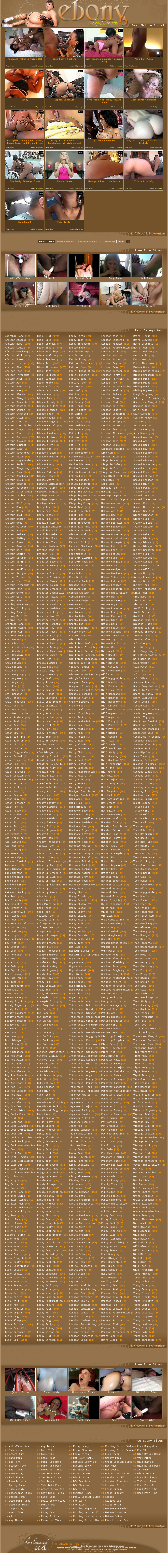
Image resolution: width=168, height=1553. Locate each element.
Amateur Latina (15, 495)
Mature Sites (113, 1516)
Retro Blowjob (142, 340)
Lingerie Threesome (114, 472)
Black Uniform (46, 375)
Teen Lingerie (142, 943)
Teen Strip (140, 1001)
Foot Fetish (77, 550)
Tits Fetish (141, 1083)
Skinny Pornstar (144, 577)
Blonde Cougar (46, 418)
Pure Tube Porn (51, 1466)
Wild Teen (139, 1266)
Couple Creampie (48, 958)
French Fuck (77, 573)
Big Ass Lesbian (15, 1091)
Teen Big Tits (142, 842)
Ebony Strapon (46, 1340)
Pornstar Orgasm (112, 1095)
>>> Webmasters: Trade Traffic (71, 1544)
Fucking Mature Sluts (87, 1520)
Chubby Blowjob (47, 807)
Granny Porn (113, 1458)
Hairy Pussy (77, 783)
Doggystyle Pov (47, 1176)
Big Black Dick (15, 1110)
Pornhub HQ (83, 305)
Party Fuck (108, 997)
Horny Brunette (79, 900)
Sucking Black (142, 772)
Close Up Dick (46, 877)
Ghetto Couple (78, 620)
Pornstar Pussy (111, 1102)
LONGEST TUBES (87, 241)
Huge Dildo (76, 974)
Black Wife (44, 386)
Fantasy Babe (77, 379)
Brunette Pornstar (49, 624)
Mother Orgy (109, 869)
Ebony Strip (77, 336)
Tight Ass (139, 1063)
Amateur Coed (13, 421)
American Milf (14, 632)
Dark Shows (48, 1504)
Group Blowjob (78, 713)
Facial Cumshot (79, 375)
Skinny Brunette (144, 550)
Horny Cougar (77, 908)
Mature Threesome (112, 635)
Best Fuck (11, 1048)
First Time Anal (80, 526)
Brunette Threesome (50, 651)
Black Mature (13, 1297)
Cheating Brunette (49, 756)
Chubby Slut (45, 834)
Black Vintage (46, 379)
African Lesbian (15, 363)
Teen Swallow (141, 1009)
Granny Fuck (77, 705)
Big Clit (11, 1118)
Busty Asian (45, 682)
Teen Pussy (140, 974)
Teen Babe (139, 830)
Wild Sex (139, 1258)
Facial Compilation (82, 371)
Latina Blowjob (79, 1192)
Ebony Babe (44, 1211)
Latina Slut (77, 1250)
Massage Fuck (109, 488)
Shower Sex (140, 511)
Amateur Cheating (16, 414)
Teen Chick (140, 861)
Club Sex (43, 896)
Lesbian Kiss (109, 336)
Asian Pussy (13, 810)
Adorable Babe (14, 336)
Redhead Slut (109, 1324)
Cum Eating (44, 1009)
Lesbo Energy (113, 1489)
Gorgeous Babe (78, 682)
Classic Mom (45, 857)
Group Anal (76, 709)
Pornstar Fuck (110, 1083)
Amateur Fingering (17, 468)
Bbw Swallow (13, 978)
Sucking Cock (141, 775)
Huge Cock (75, 966)
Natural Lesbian (112, 884)
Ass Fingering (14, 838)
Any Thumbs (147, 1419)
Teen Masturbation (145, 947)
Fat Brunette (77, 410)
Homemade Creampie (81, 853)
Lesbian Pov (109, 382)
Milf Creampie (110, 670)
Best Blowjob (13, 1040)
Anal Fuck (11, 670)
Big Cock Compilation (19, 1130)
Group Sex (75, 725)
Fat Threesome (78, 453)
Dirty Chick (45, 1145)
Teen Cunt (139, 877)
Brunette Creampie (49, 589)
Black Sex (11, 1340)
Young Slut (140, 1328)
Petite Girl (109, 1024)
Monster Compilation (114, 826)
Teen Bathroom (142, 834)
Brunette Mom (45, 616)
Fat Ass (74, 394)
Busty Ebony (45, 709)
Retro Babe (108, 1336)
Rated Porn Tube (51, 1469)
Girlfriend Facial (81, 651)
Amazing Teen (13, 620)
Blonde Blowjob (47, 410)
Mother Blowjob (111, 849)
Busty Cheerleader (49, 702)
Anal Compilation (16, 647)
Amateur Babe (13, 386)
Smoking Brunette (144, 632)
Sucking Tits (141, 791)
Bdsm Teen (11, 993)
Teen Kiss (139, 939)
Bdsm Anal (11, 989)
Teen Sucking (141, 1005)
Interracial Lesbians (83, 1060)
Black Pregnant (15, 1332)
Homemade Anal (78, 849)
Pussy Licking (110, 1231)
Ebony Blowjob (46, 1223)
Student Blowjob (144, 744)
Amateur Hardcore (16, 488)
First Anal (76, 507)
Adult (115, 1419)
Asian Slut (12, 818)
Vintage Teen (141, 1157)
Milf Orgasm (109, 713)
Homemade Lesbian (80, 869)
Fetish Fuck (77, 476)
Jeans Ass (75, 1126)
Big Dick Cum (13, 1165)
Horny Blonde (77, 896)
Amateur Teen (13, 581)
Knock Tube (48, 1458)
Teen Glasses (141, 927)
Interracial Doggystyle (85, 1036)
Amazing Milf (13, 616)
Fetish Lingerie (80, 484)
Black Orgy (12, 1316)
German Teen (77, 608)
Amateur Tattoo (15, 577)
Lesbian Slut (109, 402)
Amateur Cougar (15, 429)
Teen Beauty (141, 838)
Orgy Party (108, 951)
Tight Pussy (141, 1071)
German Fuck (77, 604)
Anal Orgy (11, 682)
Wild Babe (139, 1235)
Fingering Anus (79, 488)
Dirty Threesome (48, 1165)
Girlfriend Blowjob (82, 647)
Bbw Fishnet (13, 916)
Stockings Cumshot (145, 721)
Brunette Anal (46, 558)
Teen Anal (139, 822)
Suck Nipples (141, 752)
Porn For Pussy (147, 1477)
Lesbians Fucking (112, 449)
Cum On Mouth (45, 1028)
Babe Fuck (11, 881)
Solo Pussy (140, 667)
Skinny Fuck (141, 554)
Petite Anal (109, 1013)
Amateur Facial (15, 464)
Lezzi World (113, 1504)
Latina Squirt (78, 1258)
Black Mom (11, 1305)
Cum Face (43, 1013)
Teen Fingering (143, 912)
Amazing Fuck (13, 612)
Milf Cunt (107, 674)
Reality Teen (109, 1285)
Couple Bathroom (48, 954)
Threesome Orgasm (144, 1048)
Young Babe (140, 1285)
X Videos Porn (146, 1481)
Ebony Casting (46, 1231)
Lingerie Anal (110, 460)
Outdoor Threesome (113, 986)
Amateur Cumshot (15, 445)
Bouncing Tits (46, 523)
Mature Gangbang (112, 561)
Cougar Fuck (45, 939)
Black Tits (44, 371)
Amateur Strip (14, 561)
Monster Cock (109, 822)
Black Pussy (13, 1336)
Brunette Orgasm (48, 620)
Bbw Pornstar (13, 954)
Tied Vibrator (142, 1052)
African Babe (13, 344)
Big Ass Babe (13, 1063)
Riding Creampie (144, 375)
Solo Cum (139, 643)
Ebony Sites (81, 1454)
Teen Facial (141, 900)
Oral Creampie (110, 923)
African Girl (13, 355)
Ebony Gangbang (47, 1274)
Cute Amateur (45, 1063)
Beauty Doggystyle (17, 1005)
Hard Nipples (77, 807)
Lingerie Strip (111, 468)
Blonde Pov (44, 460)
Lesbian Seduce (111, 394)
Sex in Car (140, 429)
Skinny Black (141, 538)
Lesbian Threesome (113, 433)
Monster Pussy (110, 838)
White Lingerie (143, 1196)
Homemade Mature (80, 873)
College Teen (45, 927)
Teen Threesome (143, 1017)
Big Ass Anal (13, 1056)
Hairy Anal (76, 733)
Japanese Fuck (78, 1110)
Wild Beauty (141, 1238)
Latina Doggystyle (81, 1203)
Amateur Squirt (15, 554)
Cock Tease (44, 908)
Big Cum (10, 1149)
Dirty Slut (44, 1157)
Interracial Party (81, 1079)
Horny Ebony (77, 912)
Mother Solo (109, 873)
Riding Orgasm (142, 390)
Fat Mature (76, 429)
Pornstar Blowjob (112, 1067)
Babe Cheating (14, 877)
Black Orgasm (13, 1312)
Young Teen (140, 1336)
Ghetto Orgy (77, 632)
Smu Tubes (47, 1481)
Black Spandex (46, 344)
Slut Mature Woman (149, 1454)
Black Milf (12, 1301)
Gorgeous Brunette (81, 690)
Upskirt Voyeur (143, 1106)
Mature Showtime (116, 1512)
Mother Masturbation (114, 861)
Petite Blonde (110, 1017)
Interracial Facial (82, 1040)
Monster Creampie (112, 830)
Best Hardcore (14, 1052)
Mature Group (109, 565)
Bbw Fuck (11, 919)
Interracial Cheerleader (85, 1017)
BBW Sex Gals (81, 1481)
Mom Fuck (107, 795)
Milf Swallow (109, 760)
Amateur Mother (15, 511)
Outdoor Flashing (112, 962)
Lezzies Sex (113, 1501)
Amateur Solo (13, 550)
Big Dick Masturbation (20, 1172)
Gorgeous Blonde (80, 686)
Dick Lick (43, 1114)
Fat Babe (75, 398)
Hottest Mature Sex (118, 1473)
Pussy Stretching (112, 1242)
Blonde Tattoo (46, 472)
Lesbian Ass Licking (82, 1289)
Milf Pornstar (110, 725)
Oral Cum (107, 927)
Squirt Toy (140, 717)
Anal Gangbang (14, 674)
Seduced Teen (141, 406)
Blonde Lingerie (48, 441)
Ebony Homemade (47, 1281)
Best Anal (11, 1032)
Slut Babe (139, 596)
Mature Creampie (112, 542)
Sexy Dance (140, 433)
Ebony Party (45, 1324)
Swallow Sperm (142, 799)
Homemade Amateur (80, 846)
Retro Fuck (140, 347)
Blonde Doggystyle (49, 421)
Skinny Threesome (144, 589)
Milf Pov (107, 729)
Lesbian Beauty (79, 1301)
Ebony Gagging (46, 1270)
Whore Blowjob (142, 1203)
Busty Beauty (45, 690)
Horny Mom (75, 927)
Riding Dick (141, 379)
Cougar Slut (45, 947)
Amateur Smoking (15, 546)
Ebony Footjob (46, 1262)
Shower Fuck (141, 503)
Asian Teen (12, 826)
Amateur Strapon (15, 558)
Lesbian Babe (77, 1293)
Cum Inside (44, 1017)
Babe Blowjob (13, 869)
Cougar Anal (45, 931)
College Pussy (46, 923)
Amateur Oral (13, 515)
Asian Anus (12, 725)
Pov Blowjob (109, 1118)
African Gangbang (16, 351)
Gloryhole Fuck (79, 678)
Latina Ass (76, 1188)
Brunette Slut (46, 635)
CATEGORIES (108, 241)
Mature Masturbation (114, 593)
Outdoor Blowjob (112, 958)
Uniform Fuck (141, 1102)
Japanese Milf (78, 1118)
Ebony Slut (44, 1336)
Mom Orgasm (108, 803)
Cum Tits (43, 1048)
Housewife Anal (79, 951)
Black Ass (11, 1242)
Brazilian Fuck (47, 538)
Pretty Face (109, 1172)
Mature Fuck (109, 558)
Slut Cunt (139, 600)
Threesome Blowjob (145, 1036)
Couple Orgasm (46, 970)
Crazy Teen (44, 989)
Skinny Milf (141, 569)
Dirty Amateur (46, 1130)
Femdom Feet (77, 460)
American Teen (14, 635)
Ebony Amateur (46, 1203)
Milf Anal (107, 651)
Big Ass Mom (13, 1098)
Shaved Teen (141, 495)
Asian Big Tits (15, 737)
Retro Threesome (144, 363)
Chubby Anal (45, 795)
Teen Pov (139, 970)
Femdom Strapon (79, 468)
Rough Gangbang (143, 394)
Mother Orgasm (110, 865)
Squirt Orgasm (142, 713)
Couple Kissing (47, 966)
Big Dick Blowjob (16, 1157)
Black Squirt (45, 347)
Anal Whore (12, 709)
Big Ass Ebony (14, 1083)
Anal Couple (13, 651)
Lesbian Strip (110, 421)
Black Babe (12, 1246)
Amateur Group (14, 480)
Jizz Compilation (80, 1133)
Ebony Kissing (46, 1293)
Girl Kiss (75, 639)
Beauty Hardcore (15, 1013)
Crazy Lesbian (46, 986)
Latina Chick (77, 1196)
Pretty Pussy (109, 1180)
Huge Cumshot (77, 970)
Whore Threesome (144, 1219)
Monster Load (109, 834)
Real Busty (108, 1266)
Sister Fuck (141, 519)
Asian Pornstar (15, 803)
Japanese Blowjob (80, 1106)
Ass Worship (13, 857)
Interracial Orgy (80, 1075)
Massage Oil (109, 491)
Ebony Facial (45, 1254)
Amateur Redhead (15, 534)
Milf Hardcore (110, 702)
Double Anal (45, 1180)
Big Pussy (11, 1188)
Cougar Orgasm (46, 943)
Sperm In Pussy (143, 694)
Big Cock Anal (14, 1122)
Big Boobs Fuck (15, 1114)
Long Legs (107, 484)
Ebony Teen (76, 340)
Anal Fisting (13, 667)
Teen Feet (139, 904)
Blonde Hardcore (48, 433)
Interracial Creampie (83, 1024)
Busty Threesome (48, 740)
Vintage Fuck (141, 1130)
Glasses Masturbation (83, 674)
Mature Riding (110, 616)
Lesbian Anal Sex (80, 1285)
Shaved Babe (141, 445)
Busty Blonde (45, 694)
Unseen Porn (115, 1391)
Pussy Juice (109, 1227)
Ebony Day (47, 1512)
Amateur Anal (13, 379)
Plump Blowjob (110, 1048)
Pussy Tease (109, 1250)
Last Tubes (52, 305)
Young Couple (141, 1309)
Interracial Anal (80, 1001)
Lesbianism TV (114, 1477)
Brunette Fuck (46, 600)
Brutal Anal (45, 659)
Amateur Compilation (18, 425)
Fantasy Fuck (77, 382)
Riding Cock (141, 367)
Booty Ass (43, 507)
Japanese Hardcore (81, 1114)
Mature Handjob (111, 569)
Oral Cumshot (109, 931)
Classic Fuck (45, 846)
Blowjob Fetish (47, 488)
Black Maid (12, 1293)
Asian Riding (13, 814)
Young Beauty (141, 1289)
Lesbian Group (78, 1340)
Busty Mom (43, 729)
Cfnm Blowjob (45, 752)
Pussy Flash (109, 1219)
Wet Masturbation (144, 1172)
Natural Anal (109, 877)
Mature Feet (109, 550)
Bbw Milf (11, 943)
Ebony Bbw (43, 1215)
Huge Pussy (76, 989)
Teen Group (140, 931)
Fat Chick (75, 414)
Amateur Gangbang (16, 476)
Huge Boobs (76, 962)
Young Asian (141, 1281)
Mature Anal (109, 507)
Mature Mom (108, 596)
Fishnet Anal (77, 534)
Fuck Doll (75, 577)
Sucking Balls (142, 760)
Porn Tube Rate (51, 1462)
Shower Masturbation (146, 507)
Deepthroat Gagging (50, 1110)
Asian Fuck (12, 764)
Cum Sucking (45, 1040)
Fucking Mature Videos (120, 1446)
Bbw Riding (12, 962)
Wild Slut (139, 1262)
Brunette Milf (46, 612)
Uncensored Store (83, 1391)
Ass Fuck (11, 846)
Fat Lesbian (77, 425)
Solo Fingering (143, 651)
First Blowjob (78, 511)
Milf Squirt (109, 744)
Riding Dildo (141, 382)
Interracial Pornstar (83, 1083)
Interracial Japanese (83, 1056)
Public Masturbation (114, 1203)
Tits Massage (141, 1087)
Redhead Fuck (109, 1305)
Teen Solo (139, 989)
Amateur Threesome (17, 585)
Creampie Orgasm (48, 997)
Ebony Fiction (50, 1516)
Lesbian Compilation (82, 1309)
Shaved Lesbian (143, 480)
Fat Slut (75, 445)
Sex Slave (139, 425)
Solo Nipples (141, 659)
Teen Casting (141, 853)
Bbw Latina (12, 927)
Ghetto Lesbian (79, 628)
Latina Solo (77, 1254)
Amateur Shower (15, 542)
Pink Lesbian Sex (116, 1520)
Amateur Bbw (13, 390)
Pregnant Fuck (110, 1161)
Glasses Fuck (77, 670)
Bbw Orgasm (12, 947)
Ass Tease (11, 853)
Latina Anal (77, 1184)
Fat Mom (74, 437)
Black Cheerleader (17, 1266)
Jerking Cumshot (80, 1130)
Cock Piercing (46, 904)
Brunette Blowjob (48, 577)
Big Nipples (13, 1180)
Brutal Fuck (45, 667)
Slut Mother (141, 604)
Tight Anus (140, 1060)
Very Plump (144, 1458)
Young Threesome (144, 1340)
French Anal (77, 569)
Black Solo (44, 340)
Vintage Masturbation (147, 1137)
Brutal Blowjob (47, 663)
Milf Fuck (107, 690)
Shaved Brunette (144, 464)
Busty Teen (44, 737)
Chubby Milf (45, 826)
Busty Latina (45, 717)
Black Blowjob (14, 1258)
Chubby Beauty (46, 803)
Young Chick (141, 1305)
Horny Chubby (77, 904)
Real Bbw (107, 1254)
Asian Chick (13, 744)
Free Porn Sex (146, 1485)
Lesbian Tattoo (111, 425)
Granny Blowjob (79, 702)
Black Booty (13, 1262)
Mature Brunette (112, 534)
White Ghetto (141, 1192)
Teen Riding (141, 978)
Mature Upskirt (111, 643)
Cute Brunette (46, 1075)
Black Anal (12, 1238)
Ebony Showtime (83, 1450)
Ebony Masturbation (50, 1301)
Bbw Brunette (13, 904)
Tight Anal (140, 1056)
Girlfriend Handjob (82, 655)
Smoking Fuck (141, 635)
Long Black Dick (112, 476)
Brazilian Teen (47, 542)
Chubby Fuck (45, 810)
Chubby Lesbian (47, 818)
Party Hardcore (111, 1001)
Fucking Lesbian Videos (88, 1516)
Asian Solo (12, 822)
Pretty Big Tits (112, 1165)
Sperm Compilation (145, 686)
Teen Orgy (139, 954)
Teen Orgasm (141, 951)
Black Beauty (13, 1254)
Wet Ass (138, 1168)
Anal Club (11, 643)
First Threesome (80, 523)
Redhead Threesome (113, 1332)
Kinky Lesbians (79, 1165)
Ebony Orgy (44, 1320)
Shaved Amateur (143, 437)
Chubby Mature (46, 822)
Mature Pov (108, 612)
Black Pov (11, 1328)
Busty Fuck (44, 713)
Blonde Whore (45, 480)
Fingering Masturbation (85, 495)
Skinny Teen (141, 585)
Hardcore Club (78, 814)
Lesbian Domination (82, 1320)
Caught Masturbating (50, 748)
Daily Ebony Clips (53, 1501)
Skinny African (143, 523)
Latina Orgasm (78, 1235)
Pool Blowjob (109, 1056)
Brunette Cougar (48, 585)
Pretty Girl (109, 1176)
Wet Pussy (139, 1184)
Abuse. (111, 1552)
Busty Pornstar (47, 733)
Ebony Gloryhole (48, 1277)
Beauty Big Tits (15, 1001)
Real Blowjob (109, 1258)
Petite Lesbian (111, 1028)
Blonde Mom (44, 449)
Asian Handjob (14, 768)
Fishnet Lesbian (80, 538)
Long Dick (107, 480)
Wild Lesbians (142, 1250)
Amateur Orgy (13, 523)
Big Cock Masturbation (20, 1145)
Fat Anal (75, 390)
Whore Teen (140, 1215)
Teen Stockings (143, 997)
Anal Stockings (15, 690)
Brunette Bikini (48, 573)
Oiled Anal (108, 908)
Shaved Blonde (142, 460)
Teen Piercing (142, 966)
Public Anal (109, 1188)
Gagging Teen (77, 585)
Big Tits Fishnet (16, 1200)
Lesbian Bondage (80, 1305)
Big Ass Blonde (15, 1071)
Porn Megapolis (147, 1446)
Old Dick (107, 916)
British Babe (45, 550)
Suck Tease (140, 756)
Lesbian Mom (109, 355)
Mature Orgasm (110, 600)
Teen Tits (139, 1021)
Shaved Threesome (144, 499)
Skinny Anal (141, 530)
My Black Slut (82, 1469)
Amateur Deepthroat (18, 453)
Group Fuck (76, 717)
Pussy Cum (107, 1215)
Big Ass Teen (13, 1106)
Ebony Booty (45, 1227)
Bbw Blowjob (13, 900)
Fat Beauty (76, 402)
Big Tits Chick (15, 1196)
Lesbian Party (110, 375)
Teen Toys (139, 1024)
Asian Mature (13, 783)
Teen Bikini (141, 846)
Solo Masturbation (145, 655)
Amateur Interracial (18, 491)
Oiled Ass (107, 912)
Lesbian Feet (77, 1328)
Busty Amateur (46, 674)
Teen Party (140, 962)
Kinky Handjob (78, 1161)
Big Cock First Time (18, 1137)
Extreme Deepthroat (82, 363)
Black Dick (12, 1277)
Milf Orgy (107, 717)
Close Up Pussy (47, 892)
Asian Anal (12, 721)
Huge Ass (75, 958)
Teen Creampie (142, 869)
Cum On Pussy (45, 1032)
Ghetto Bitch (77, 616)
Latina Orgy (77, 1238)
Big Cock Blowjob (16, 1126)
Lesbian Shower (111, 398)
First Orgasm (77, 519)
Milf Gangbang (110, 694)
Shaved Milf (141, 484)
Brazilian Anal (47, 530)
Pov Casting (109, 1122)
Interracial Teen (80, 1087)
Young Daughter (143, 1316)
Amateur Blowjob (15, 398)
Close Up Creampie (49, 873)
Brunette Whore (47, 655)
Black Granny (13, 1285)
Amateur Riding (15, 538)
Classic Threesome (49, 861)
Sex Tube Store (51, 1477)
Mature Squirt (110, 628)
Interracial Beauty (82, 1009)
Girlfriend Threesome (83, 659)
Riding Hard (141, 386)
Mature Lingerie (112, 589)
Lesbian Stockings (113, 414)
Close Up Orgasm (48, 888)
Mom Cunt (107, 787)
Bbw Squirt (12, 970)
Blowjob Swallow (48, 491)
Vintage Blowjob (144, 1126)
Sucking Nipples (144, 787)
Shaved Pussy (141, 488)
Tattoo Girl (141, 810)
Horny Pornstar (79, 935)
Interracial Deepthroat (85, 1032)
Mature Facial (110, 546)
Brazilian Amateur (49, 526)
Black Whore (45, 382)
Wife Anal (139, 1223)
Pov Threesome (110, 1153)
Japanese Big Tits (81, 1102)
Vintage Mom (141, 1149)
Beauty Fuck (13, 1009)
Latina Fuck (77, 1207)
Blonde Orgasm (46, 453)
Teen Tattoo (141, 1013)
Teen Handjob (141, 935)
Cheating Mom (45, 772)
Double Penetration (50, 1192)
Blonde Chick (45, 414)
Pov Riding (108, 1145)
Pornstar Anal (110, 1060)
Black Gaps (48, 1497)
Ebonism (46, 1508)
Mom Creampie (109, 783)
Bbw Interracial (15, 923)
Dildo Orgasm (45, 1118)
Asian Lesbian (14, 775)
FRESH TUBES (65, 241)
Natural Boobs (110, 881)
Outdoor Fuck (109, 966)
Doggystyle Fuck (48, 1172)
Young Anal (140, 1277)
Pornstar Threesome (114, 1114)
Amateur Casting (15, 406)
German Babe (77, 596)
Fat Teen (75, 449)
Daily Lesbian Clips (86, 1497)
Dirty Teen (44, 1161)
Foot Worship (77, 554)
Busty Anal (44, 678)
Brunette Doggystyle (50, 593)
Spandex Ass (141, 682)
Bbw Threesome (14, 986)
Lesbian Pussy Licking (116, 386)
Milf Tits (107, 768)
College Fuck (45, 916)
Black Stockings (48, 351)
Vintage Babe (141, 1118)
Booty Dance (45, 515)
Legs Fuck (75, 1277)
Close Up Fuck (46, 881)
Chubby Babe (45, 799)
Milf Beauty (109, 655)
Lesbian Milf (109, 351)
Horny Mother (77, 931)
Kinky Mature (77, 1168)
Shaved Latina (142, 476)
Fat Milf (75, 433)
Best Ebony (12, 1044)
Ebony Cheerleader (49, 1235)
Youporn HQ (52, 1419)
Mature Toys (109, 639)
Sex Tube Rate (50, 1473)
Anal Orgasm (13, 678)
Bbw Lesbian (13, 931)
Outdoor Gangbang (112, 970)
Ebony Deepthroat (48, 1250)
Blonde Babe (45, 398)
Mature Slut (109, 620)
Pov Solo (107, 1149)
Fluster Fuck (20, 305)
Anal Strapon (13, 694)
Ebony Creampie (47, 1246)
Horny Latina (77, 916)
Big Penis (11, 1184)
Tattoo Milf (141, 814)
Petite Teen (109, 1032)
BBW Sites (79, 1489)
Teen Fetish (141, 908)
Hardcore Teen (78, 842)
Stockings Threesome (146, 737)
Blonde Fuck (45, 429)
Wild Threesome (143, 1270)
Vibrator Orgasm (144, 1110)
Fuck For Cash (78, 581)
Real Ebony (108, 1274)
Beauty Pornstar (15, 1021)
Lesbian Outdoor (112, 371)
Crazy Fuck (44, 982)
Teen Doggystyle (144, 892)
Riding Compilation (146, 371)
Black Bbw (11, 1250)
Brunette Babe (46, 561)
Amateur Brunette (16, 402)
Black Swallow (46, 355)
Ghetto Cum (76, 624)
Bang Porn (115, 277)
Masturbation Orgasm (114, 499)
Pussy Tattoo (109, 1246)
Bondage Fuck (45, 495)
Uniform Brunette (144, 1098)
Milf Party (108, 721)
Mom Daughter (109, 791)
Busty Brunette (47, 698)
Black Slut (44, 336)
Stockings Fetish (144, 725)
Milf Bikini (109, 659)
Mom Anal (107, 775)
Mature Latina (110, 581)
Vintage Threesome (145, 1161)
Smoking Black (142, 624)
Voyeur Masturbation (146, 1165)
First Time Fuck (80, 530)
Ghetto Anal (77, 612)
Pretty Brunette (112, 1168)
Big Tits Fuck (14, 1203)
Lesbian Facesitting (82, 1324)
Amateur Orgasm (15, 519)
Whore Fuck (140, 1207)
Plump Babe (108, 1044)
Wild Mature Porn (148, 1466)
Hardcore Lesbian (80, 822)
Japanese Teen (78, 1122)
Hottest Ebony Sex (85, 1462)
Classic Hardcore (48, 849)
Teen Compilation (144, 865)
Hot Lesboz (112, 1469)
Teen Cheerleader (144, 857)
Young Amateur (142, 1274)
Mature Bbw (108, 515)
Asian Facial (13, 756)
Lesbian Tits (109, 437)
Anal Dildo (12, 659)
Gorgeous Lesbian (80, 694)
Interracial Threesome (84, 1091)
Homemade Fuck (78, 865)
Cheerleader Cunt (48, 783)
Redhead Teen (109, 1328)
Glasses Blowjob (80, 663)
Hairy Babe (76, 740)
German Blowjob (79, 600)
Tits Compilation (144, 1079)
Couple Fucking (47, 962)
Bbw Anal (11, 896)
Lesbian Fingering (81, 1336)
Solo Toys (139, 674)
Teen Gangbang (142, 923)
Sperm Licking (142, 698)
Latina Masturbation (82, 1223)
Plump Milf (108, 1052)
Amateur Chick (14, 418)
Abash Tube (83, 1419)
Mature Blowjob (111, 530)
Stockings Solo (143, 733)
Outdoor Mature (111, 982)
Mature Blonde (110, 526)
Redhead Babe (109, 1293)
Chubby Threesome (48, 842)
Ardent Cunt (83, 277)
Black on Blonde (48, 390)
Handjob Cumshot (80, 795)
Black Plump (13, 1320)
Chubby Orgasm (46, 830)
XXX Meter (143, 1469)
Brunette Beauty (48, 565)
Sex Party (139, 421)
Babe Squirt (13, 888)
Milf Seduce (109, 737)
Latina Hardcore (80, 1215)
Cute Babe (43, 1067)
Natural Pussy (110, 888)
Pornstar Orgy (110, 1098)
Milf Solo (107, 740)
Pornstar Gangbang (113, 1087)
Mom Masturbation (112, 799)
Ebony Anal (44, 1207)
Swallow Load (141, 795)
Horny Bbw (75, 892)
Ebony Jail (44, 1285)
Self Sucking (141, 414)
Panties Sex (109, 993)
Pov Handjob (109, 1130)
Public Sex (108, 1207)
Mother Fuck (109, 857)
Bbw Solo (11, 966)
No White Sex (81, 1473)
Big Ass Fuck (13, 1087)
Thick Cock (140, 1032)
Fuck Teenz (112, 1454)
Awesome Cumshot (15, 861)
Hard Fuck (75, 803)
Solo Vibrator (142, 678)
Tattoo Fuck (141, 807)
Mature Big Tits (112, 523)
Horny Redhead (78, 939)
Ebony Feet (44, 1258)
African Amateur (15, 340)
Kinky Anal (76, 1153)
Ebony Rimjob (45, 1332)
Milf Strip (108, 752)
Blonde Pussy (45, 464)
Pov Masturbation (112, 1133)
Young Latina (141, 1320)
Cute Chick (44, 1079)
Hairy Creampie (79, 756)
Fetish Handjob (79, 480)
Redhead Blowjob (112, 1297)
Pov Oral (107, 1137)
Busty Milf (44, 725)
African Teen (13, 371)
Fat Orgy (75, 441)
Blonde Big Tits (48, 406)
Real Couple (109, 1270)
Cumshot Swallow (48, 1056)
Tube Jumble (52, 1391)
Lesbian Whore (110, 445)
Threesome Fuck (143, 1044)
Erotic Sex (76, 355)
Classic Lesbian (48, 853)
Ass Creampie (13, 834)
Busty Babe (44, 686)
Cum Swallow (45, 1044)
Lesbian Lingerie (112, 340)
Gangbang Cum (77, 589)
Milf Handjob (109, 698)
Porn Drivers (147, 305)
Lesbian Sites (114, 1485)
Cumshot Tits (45, 1060)
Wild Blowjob (141, 1246)
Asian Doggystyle (16, 752)
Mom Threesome (110, 814)
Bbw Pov (10, 958)
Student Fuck (141, 748)
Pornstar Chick (111, 1075)
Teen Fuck (139, 919)
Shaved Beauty (142, 453)
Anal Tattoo (13, 698)
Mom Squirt (108, 810)
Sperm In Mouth (143, 690)
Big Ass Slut (13, 1102)
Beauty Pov (12, 1024)
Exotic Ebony (77, 359)
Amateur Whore (14, 593)
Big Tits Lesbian (16, 1207)
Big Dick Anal (14, 1153)
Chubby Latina (46, 814)
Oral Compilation (112, 919)
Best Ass (11, 1036)
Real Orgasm (109, 1277)
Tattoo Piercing (144, 818)
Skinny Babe (141, 534)
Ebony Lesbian (46, 1297)
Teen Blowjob (141, 849)
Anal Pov (11, 686)
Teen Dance (140, 881)
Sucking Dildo (142, 783)
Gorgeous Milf (78, 698)
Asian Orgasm (13, 795)
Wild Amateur (141, 1231)
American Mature (15, 628)
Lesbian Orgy (109, 367)
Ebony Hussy (81, 1446)
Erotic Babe (77, 347)
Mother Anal (109, 846)
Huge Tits (75, 993)
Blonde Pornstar (48, 456)
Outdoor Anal (109, 954)
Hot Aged (111, 1466)
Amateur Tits (13, 589)
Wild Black (140, 1242)
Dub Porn (147, 277)
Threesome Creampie (146, 1040)
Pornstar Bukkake (112, 1071)
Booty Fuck (44, 519)
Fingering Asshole (81, 491)
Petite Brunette (112, 1021)
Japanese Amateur (80, 1095)
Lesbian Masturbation (115, 347)
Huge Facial (77, 982)
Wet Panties (141, 1180)
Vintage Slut (141, 1153)
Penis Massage (110, 1005)
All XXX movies (20, 277)
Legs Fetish (77, 1274)
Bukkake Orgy (45, 670)
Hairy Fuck (76, 760)
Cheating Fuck (46, 760)
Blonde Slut (45, 468)
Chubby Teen (45, 838)
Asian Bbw (11, 733)
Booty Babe (44, 511)
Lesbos (109, 1497)
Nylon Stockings (112, 904)
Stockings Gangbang (146, 729)
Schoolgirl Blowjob (146, 398)
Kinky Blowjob (78, 1157)
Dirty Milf (44, 1153)
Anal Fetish (13, 663)
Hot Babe (75, 947)
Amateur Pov (13, 530)
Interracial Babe (80, 1005)
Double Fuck (45, 1188)
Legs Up (74, 1281)
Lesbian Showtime (116, 1481)
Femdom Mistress (80, 464)
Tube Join (52, 277)
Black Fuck (12, 1281)
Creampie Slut (46, 1001)
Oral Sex (107, 939)
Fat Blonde (76, 406)
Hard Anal (75, 799)
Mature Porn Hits (116, 1508)
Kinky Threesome (80, 1176)
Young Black (141, 1293)
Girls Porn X (145, 1473)
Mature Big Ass (111, 519)
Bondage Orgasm (47, 499)
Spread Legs (141, 705)
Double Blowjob (47, 1184)
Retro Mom (139, 359)
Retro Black (109, 1340)
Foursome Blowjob (80, 558)
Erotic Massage (79, 351)
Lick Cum (107, 453)
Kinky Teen (76, 1172)
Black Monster (14, 1309)
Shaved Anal (141, 441)
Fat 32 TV (79, 1501)
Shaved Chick (141, 468)
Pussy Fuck (108, 1223)
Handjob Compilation (82, 791)
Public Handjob (111, 1200)
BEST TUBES (46, 241)
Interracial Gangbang (83, 1052)
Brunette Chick (47, 581)
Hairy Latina (77, 764)
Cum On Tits (45, 1036)
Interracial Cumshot (82, 1028)
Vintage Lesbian (144, 1133)
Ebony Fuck (44, 1266)
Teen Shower (141, 982)
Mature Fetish (110, 554)
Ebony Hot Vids (51, 1520)
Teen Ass (139, 826)
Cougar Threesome (48, 951)
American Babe (14, 624)
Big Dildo (11, 1176)
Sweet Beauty (141, 803)
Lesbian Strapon (112, 418)
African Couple (15, 347)
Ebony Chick (45, 1238)
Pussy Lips (108, 1235)
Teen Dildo (140, 888)
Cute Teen (43, 1095)
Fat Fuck (75, 418)
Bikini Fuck (13, 1227)
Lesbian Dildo (78, 1316)
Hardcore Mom (77, 826)
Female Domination (81, 456)
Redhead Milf (109, 1316)
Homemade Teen (78, 881)
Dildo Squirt (45, 1126)
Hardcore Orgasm (80, 830)
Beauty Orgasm (14, 1017)
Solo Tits (139, 670)
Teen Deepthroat (144, 884)
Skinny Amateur (143, 526)
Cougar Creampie (48, 935)
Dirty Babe (44, 1133)
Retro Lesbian (142, 351)
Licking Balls (110, 456)
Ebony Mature (45, 1305)
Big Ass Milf (13, 1095)
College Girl (45, 919)
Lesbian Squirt (111, 410)
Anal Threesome (15, 702)
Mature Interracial (114, 577)
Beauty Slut (13, 1028)
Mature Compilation (114, 538)
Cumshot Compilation (50, 1052)
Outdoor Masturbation (115, 978)
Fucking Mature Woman (119, 1450)
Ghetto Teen (77, 635)
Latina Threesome (80, 1266)
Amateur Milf (13, 503)
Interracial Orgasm (82, 1071)
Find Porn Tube (147, 1489)
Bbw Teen (11, 982)
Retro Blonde (141, 336)
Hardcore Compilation (83, 818)
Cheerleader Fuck (48, 787)
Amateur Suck (13, 565)
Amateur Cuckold (15, 441)
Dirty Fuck (44, 1149)
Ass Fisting (13, 842)
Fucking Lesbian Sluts (88, 1512)
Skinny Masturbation (146, 565)
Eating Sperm (45, 1200)
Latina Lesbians (80, 1219)
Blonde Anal (45, 394)
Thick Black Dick (144, 1028)
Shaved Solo (141, 491)
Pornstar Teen (110, 1110)
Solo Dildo (140, 647)
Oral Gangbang (110, 935)
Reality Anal (109, 1281)
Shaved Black (141, 456)
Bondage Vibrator (48, 503)
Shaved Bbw (140, 449)
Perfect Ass (109, 1009)
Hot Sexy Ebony (83, 1458)
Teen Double (141, 896)
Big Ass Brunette (16, 1075)
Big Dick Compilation (19, 1161)
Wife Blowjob (141, 1227)
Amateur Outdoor (15, 526)
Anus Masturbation (17, 713)
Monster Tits (109, 842)
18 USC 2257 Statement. (93, 1552)
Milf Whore (108, 772)
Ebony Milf (44, 1309)
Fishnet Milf (77, 542)
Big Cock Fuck (14, 1141)
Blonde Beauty (46, 402)
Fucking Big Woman (85, 1508)
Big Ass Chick (14, 1079)
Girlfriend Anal (80, 643)
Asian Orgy (12, 799)
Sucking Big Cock (144, 764)
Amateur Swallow (15, 569)
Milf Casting (109, 667)
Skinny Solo (141, 581)
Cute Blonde (45, 1071)
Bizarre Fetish (15, 1235)
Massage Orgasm (111, 495)
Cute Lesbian (45, 1087)
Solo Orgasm (141, 663)
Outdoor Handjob (112, 974)
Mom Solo (107, 807)
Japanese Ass (77, 1098)
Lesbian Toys (109, 441)
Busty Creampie (47, 705)
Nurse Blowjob (110, 900)
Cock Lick (43, 900)
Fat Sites (79, 1504)
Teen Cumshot (141, 873)
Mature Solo (109, 624)
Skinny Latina (142, 558)
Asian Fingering (15, 760)
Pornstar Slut (110, 1106)
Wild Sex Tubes (20, 1419)
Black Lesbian (14, 1289)
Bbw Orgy (11, 951)
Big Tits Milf (14, 1211)
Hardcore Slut (78, 838)
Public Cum (108, 1192)
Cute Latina (45, 1083)
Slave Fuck (140, 593)
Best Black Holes (52, 1493)
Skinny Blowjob (143, 546)
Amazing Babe (13, 600)
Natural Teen (109, 892)
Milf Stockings (111, 748)
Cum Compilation (48, 1005)
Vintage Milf (141, 1145)
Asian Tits (12, 830)
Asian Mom (11, 791)
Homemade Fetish (80, 861)
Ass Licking (13, 849)
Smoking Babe (141, 620)
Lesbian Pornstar (112, 379)
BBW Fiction (81, 1477)
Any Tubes (47, 1446)
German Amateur (79, 593)
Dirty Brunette (47, 1141)
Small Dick (140, 608)
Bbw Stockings (14, 974)
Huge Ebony (76, 978)
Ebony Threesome (80, 344)
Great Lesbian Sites (118, 1462)
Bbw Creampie (13, 908)
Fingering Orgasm (80, 499)
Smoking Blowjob (144, 628)
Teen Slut (139, 986)
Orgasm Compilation (114, 943)
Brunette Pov (45, 628)
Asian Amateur (14, 717)
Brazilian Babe (47, 534)
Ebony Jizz (44, 1289)
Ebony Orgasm (45, 1316)
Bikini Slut (13, 1231)
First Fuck (76, 515)
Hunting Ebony (82, 1466)
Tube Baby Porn (51, 1485)
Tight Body (140, 1067)
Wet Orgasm (140, 1176)
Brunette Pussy (47, 632)
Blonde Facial (46, 425)
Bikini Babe (13, 1219)
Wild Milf (139, 1254)
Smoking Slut (141, 639)
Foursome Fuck (78, 561)
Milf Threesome (111, 764)
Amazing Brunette (16, 604)
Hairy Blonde (77, 744)
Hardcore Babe (78, 810)
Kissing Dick (77, 1180)
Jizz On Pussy (78, 1137)
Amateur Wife (13, 596)
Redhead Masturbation (115, 1312)
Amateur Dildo (14, 456)
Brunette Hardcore (49, 604)
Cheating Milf (46, 768)
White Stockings (144, 1200)
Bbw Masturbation (16, 939)
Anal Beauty (13, 639)
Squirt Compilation (146, 709)
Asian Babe (12, 729)
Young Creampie (143, 1312)
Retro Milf (140, 355)
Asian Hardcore (15, 772)
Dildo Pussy (45, 1122)
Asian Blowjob (14, 740)
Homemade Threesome (82, 884)
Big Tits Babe (14, 1192)
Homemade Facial (80, 857)
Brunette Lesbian (48, 608)
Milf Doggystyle (112, 678)
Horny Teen (76, 943)
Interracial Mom (80, 1067)
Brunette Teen (46, 647)
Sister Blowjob (143, 515)
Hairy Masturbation (82, 772)
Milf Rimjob (109, 733)
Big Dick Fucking (16, 1168)
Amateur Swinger (15, 573)
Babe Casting (13, 873)
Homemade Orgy (78, 877)
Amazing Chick (14, 608)
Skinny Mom (140, 573)
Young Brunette (143, 1301)
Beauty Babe (13, 997)
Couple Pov (44, 974)
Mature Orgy (109, 604)
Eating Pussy (45, 1196)
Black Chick (13, 1270)
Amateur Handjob (15, 484)
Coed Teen (43, 912)
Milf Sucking (109, 756)
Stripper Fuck (142, 740)
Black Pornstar (15, 1324)
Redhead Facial (111, 1301)
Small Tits (140, 616)
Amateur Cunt (13, 449)
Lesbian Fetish (79, 1332)
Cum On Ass (44, 1021)
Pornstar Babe (110, 1063)
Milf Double (109, 682)
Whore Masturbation (146, 1211)
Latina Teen (77, 1262)
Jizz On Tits (77, 1141)
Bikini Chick (13, 1223)
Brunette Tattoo (48, 643)
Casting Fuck (45, 744)
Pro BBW (142, 1450)
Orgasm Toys (109, 947)
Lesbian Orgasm (111, 363)
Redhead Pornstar (112, 1320)
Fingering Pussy (80, 503)
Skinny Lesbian (143, 561)
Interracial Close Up (83, 1021)
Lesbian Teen (109, 429)
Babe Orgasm (13, 884)
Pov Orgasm (108, 1141)
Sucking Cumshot (144, 779)
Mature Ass (108, 511)
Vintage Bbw (141, 1122)
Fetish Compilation (82, 472)
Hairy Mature (77, 775)
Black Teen (44, 363)
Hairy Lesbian (78, 768)
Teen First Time (144, 916)
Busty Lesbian (46, 721)
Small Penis (141, 612)
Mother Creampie (112, 853)
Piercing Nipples (112, 1040)
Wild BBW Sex (145, 1462)
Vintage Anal (141, 1114)
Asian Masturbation (18, 779)
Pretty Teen (109, 1184)
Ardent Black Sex (52, 1489)
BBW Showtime (81, 1485)
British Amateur (48, 546)
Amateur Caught (15, 410)
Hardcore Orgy (78, 834)
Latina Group (77, 1211)
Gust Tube (47, 1450)
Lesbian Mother (111, 359)
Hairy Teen (76, 787)
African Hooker (15, 359)
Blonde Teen (45, 476)
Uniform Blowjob (144, 1095)
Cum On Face (45, 1024)
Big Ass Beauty (15, 1067)
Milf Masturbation (113, 709)
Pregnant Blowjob (112, 1157)
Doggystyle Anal (48, 1168)
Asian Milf (12, 787)
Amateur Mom (13, 507)
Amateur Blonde (15, 394)
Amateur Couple (15, 433)
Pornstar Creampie (113, 1079)
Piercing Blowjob (112, 1036)
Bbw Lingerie (13, 935)
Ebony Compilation (49, 1242)
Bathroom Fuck (14, 892)
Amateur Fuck (13, 472)
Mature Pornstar (112, 608)
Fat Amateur (77, 386)
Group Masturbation (82, 721)
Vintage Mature (143, 1141)
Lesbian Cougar (79, 1312)
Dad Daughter (45, 1098)
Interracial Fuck (80, 1048)
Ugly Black (140, 1091)
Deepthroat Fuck (48, 1106)
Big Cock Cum (13, 1133)
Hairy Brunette (79, 748)
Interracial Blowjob (82, 1013)
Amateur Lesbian (15, 499)
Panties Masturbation (115, 989)
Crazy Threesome (48, 993)
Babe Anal (11, 865)
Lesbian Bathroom (80, 1297)
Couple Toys (45, 978)
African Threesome (17, 375)
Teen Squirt (141, 993)
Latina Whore (77, 1270)
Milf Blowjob (109, 663)
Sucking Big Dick (144, 768)
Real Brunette (110, 1262)
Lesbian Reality (112, 390)
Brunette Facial (48, 596)
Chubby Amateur (47, 791)
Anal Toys (11, 705)
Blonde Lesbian (47, 437)
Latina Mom (76, 1231)
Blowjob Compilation (50, 484)
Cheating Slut (46, 775)
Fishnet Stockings (81, 546)
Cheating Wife (46, 779)
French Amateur (79, 565)
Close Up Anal (46, 865)
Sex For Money (142, 418)
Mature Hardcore (112, 573)
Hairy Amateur (78, 729)
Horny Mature (77, 919)
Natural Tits (109, 896)
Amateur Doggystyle (18, 460)
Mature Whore (109, 647)
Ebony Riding (45, 1328)
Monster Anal (109, 818)
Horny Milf (76, 923)
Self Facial (141, 410)
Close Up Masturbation (52, 884)
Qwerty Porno (20, 1391)
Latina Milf (77, 1227)
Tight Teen (140, 1075)
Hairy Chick (77, 752)
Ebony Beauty (45, 1219)
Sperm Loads (141, 702)
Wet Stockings (142, 1188)
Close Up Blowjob (48, 869)
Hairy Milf (76, 779)
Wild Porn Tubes (147, 1391)
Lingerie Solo (110, 464)
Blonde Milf (45, 445)
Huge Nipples (77, 986)
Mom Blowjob (109, 779)
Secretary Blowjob (145, 402)
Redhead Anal (109, 1289)
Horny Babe (76, 888)
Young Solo (140, 1332)
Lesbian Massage (112, 344)
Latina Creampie (80, 1200)
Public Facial (110, 1196)
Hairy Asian (77, 737)
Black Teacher (46, 359)
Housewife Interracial (84, 954)
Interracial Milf (80, 1063)
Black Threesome (48, 367)
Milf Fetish (109, 686)
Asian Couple (13, 748)
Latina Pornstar (80, 1242)
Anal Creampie (14, 655)
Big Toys (11, 1215)
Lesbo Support (114, 1493)
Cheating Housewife (50, 764)
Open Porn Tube (147, 1493)
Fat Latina (76, 421)
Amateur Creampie (16, 437)
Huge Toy (75, 997)
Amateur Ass (13, 382)
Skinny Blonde (142, 542)
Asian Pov (11, 807)
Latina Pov (76, 1246)
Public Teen (109, 1211)
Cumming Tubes (82, 1493)
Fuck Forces (115, 305)
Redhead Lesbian (112, 1309)
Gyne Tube (47, 1454)
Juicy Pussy (77, 1149)
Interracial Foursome (83, 1044)
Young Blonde (141, 1297)
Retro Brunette (143, 344)
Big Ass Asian (14, 1060)
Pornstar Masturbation (116, 1091)
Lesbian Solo (109, 406)
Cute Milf (43, 1091)
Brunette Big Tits (49, 569)
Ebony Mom (43, 1312)
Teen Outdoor (141, 958)
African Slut (13, 367)
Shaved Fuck (141, 472)
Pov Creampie (109, 1126)
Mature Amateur (111, 503)
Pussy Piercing (111, 1238)
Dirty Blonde (45, 1137)
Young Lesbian (142, 1324)
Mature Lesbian (111, 585)
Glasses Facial (79, 667)
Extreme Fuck (77, 367)
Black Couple (13, 1274)
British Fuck (45, 554)
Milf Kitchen (109, 705)
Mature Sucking (111, 632)
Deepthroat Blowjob (50, 1102)
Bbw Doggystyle (15, 912)
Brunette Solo (46, 639)
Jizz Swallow (77, 1145)
